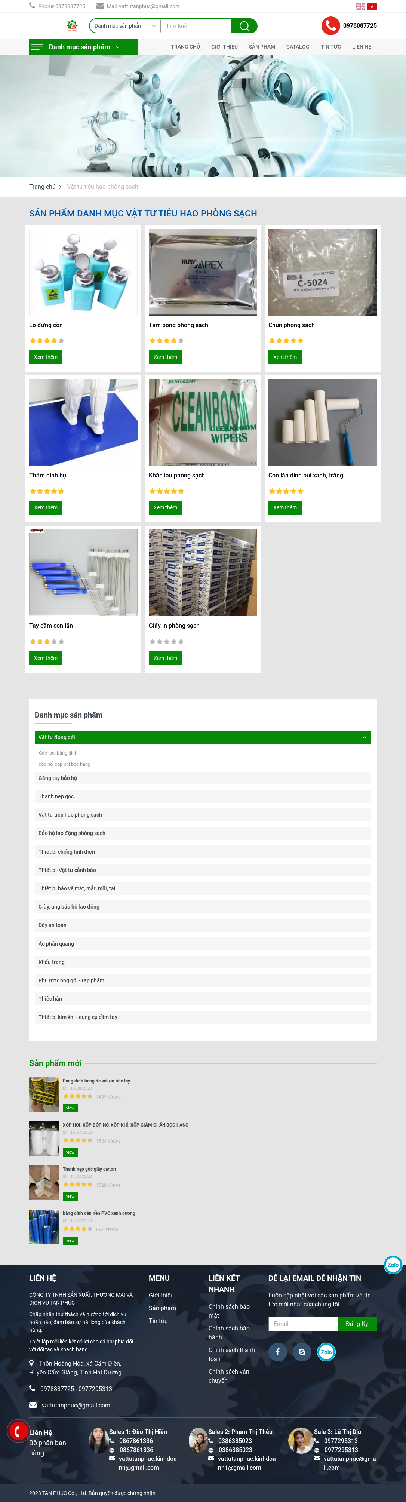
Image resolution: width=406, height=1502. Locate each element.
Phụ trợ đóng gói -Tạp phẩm (71, 980)
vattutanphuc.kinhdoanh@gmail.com (148, 1463)
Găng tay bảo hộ (58, 778)
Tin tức (158, 1320)
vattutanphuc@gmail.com (76, 1405)
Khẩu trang (52, 962)
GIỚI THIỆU (224, 47)
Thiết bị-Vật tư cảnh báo (67, 870)
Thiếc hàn (50, 999)
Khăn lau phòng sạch (177, 475)
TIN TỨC (331, 47)
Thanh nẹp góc (56, 796)
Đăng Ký (357, 1323)
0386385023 (235, 1440)
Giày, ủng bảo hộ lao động (69, 907)
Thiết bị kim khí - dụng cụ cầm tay (78, 1017)
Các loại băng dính (58, 753)
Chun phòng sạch (291, 325)
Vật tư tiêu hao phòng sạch (70, 815)
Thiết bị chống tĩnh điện (67, 852)
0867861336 (136, 1440)
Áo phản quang (56, 944)
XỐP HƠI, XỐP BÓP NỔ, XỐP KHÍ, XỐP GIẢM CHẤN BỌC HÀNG (125, 1125)
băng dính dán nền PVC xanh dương (99, 1213)
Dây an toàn (53, 925)
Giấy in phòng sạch (174, 625)
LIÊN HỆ (361, 47)
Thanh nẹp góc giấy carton (89, 1169)
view (70, 1108)
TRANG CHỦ (185, 47)
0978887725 (349, 25)
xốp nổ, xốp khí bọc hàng (64, 764)
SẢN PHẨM (262, 47)
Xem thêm (46, 357)
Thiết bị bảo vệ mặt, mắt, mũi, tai (77, 888)
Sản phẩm (162, 1308)
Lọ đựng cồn (46, 325)
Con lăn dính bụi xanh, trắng (305, 475)
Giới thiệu (161, 1295)
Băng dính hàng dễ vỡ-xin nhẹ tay (96, 1081)
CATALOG (298, 47)
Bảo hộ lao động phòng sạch (72, 833)
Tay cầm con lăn (51, 625)
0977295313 (95, 1388)
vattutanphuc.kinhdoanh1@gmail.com (247, 1463)
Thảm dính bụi (48, 475)
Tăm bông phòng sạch (178, 325)
